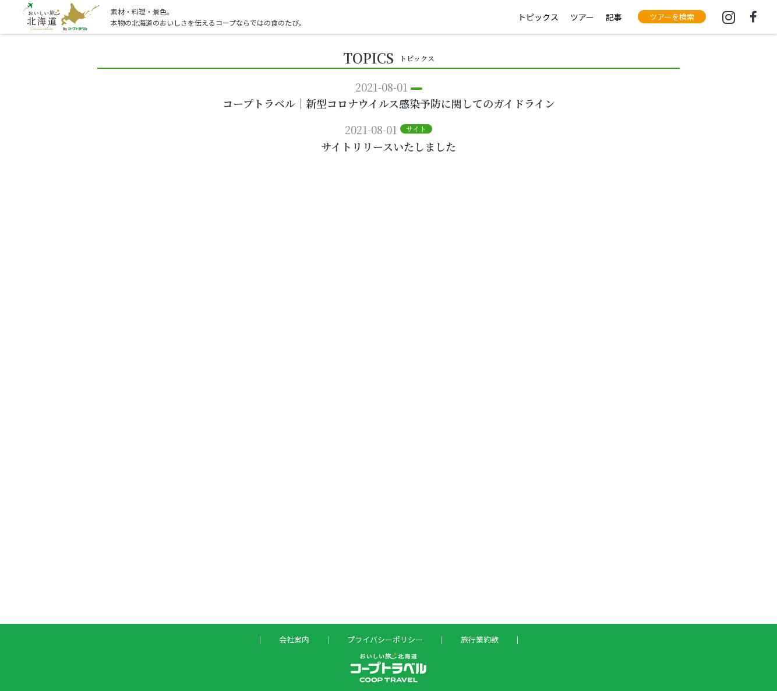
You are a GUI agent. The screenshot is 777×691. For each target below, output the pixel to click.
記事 (614, 17)
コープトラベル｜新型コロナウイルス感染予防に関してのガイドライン (388, 103)
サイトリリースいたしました (388, 146)
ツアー (582, 17)
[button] (672, 16)
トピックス (538, 17)
